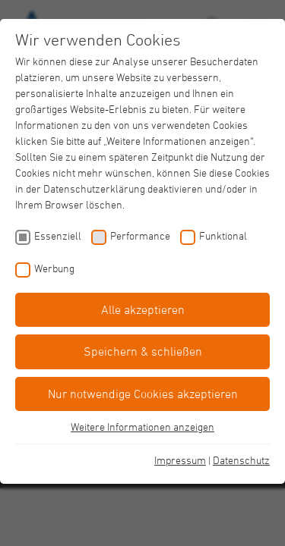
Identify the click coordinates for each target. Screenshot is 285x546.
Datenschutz (241, 459)
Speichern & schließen (143, 351)
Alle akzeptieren (143, 309)
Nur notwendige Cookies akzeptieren (143, 393)
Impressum (180, 459)
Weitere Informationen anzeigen (142, 426)
